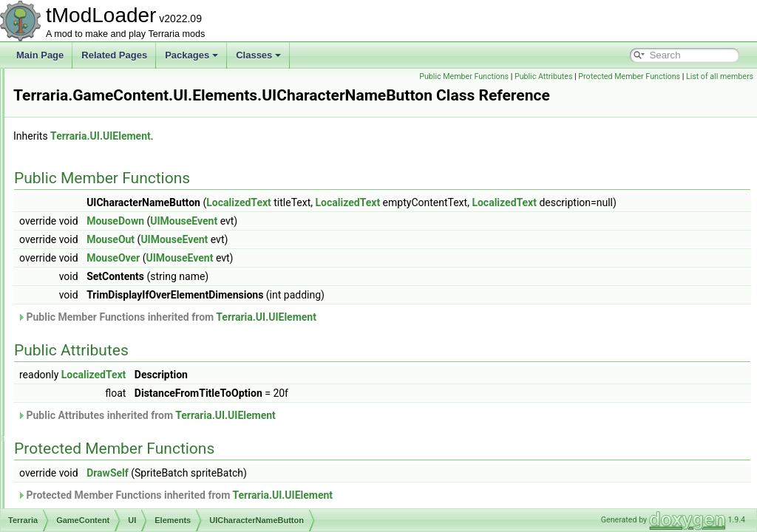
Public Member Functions (533, 76)
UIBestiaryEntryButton (139, 117)
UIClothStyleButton (133, 312)
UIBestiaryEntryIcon (135, 149)
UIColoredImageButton (141, 328)
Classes (258, 55)
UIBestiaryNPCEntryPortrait (150, 230)
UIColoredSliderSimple (141, 360)
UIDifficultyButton (130, 425)
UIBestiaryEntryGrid (135, 133)
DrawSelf (292, 505)
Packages (191, 55)
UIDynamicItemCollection (146, 442)
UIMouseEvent (368, 253)
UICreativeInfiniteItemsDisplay (155, 377)
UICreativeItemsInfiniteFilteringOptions (172, 393)
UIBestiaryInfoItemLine (141, 198)
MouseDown (300, 253)
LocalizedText (423, 219)
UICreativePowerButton (142, 409)
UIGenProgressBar (133, 458)
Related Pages (114, 55)
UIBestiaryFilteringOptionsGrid (156, 182)
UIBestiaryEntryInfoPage (144, 165)
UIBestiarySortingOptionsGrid (154, 247)
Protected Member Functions (699, 76)
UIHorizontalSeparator (140, 507)
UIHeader (115, 490)
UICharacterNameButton (144, 295)
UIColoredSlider (127, 344)
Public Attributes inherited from (331, 448)
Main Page (40, 55)
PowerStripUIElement (138, 84)
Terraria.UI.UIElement (285, 152)
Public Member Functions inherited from (351, 349)
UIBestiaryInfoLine (132, 214)
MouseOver (298, 290)
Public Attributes (613, 76)
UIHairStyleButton (131, 474)
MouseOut (295, 272)
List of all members (719, 93)
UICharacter (120, 263)
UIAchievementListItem (141, 100)
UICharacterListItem (135, 279)
